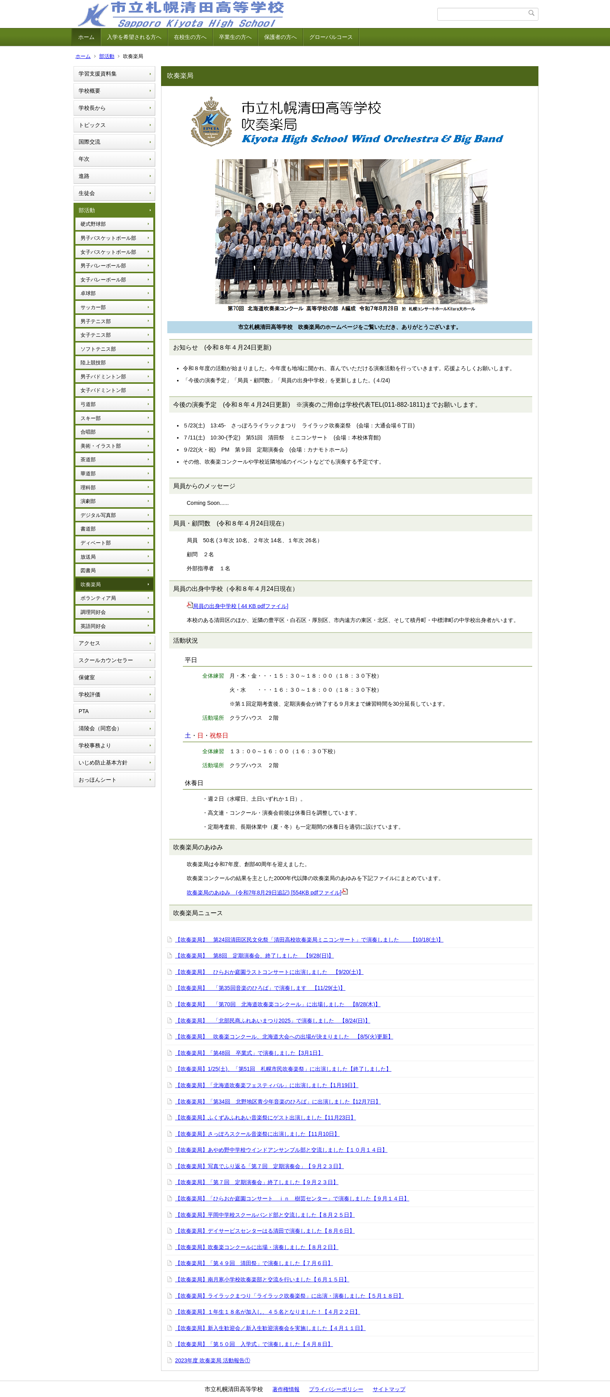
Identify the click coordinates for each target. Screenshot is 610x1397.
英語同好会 (93, 626)
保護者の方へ (280, 37)
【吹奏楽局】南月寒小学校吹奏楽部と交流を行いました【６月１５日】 (262, 1279)
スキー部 (91, 418)
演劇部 (88, 501)
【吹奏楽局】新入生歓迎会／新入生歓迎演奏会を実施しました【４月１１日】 (270, 1328)
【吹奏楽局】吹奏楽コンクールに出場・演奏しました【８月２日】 (256, 1247)
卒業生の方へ (235, 37)
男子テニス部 (96, 321)
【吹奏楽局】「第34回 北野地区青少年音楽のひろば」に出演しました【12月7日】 (278, 1101)
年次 (84, 159)
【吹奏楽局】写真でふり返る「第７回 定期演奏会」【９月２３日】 (259, 1166)
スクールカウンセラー (106, 660)
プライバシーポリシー (336, 1389)
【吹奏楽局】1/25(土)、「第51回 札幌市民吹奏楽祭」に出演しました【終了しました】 (283, 1069)
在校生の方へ (190, 37)
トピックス (92, 125)
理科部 (88, 487)
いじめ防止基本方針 (103, 762)
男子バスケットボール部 (108, 238)
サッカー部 (93, 307)
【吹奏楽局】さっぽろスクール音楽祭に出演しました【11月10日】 (257, 1134)
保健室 (87, 677)
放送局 (88, 557)
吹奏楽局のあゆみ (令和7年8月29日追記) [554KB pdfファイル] (267, 892)
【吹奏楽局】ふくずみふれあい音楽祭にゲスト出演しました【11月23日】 (265, 1117)
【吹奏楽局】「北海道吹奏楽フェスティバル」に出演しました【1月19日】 (266, 1085)
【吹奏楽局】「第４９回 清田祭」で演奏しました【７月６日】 (254, 1263)
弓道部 (88, 404)
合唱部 (88, 432)
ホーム (86, 37)
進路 (84, 176)
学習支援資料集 (98, 73)
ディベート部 (96, 543)
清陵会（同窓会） (100, 728)
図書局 (88, 570)
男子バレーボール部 (103, 266)
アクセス (89, 643)
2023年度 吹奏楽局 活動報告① (212, 1360)
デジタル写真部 (98, 515)
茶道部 (88, 459)
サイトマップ (389, 1389)
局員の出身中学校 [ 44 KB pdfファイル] (237, 606)
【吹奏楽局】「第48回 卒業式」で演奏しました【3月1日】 (249, 1053)
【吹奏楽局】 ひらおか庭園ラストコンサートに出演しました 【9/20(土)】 (269, 972)
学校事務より (95, 745)
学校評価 (89, 694)
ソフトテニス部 (98, 349)
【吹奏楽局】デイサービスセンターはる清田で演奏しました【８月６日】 (265, 1231)
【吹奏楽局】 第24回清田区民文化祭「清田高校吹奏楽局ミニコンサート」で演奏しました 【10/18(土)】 (309, 940)
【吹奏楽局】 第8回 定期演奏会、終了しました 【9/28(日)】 (254, 955)
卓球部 (88, 293)
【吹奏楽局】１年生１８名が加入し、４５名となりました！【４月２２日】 (267, 1312)
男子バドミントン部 (103, 377)
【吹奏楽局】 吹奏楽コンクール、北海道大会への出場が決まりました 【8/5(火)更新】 (284, 1036)
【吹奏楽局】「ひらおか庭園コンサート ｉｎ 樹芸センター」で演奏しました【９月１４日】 (292, 1198)
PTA (84, 711)
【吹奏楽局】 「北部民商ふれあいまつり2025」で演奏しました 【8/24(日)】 (272, 1020)
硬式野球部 (93, 224)
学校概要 (89, 91)
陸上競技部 (93, 363)
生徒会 (87, 193)
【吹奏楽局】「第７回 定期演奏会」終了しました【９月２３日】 (256, 1182)
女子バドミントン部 (103, 390)
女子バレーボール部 (103, 280)
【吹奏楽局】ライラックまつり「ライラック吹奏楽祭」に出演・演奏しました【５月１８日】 (289, 1296)
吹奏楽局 (91, 584)
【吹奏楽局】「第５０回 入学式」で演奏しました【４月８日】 (254, 1344)
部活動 (106, 56)
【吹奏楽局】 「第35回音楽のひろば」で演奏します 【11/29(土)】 (260, 988)
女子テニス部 (96, 335)
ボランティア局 (98, 598)
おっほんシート (98, 780)
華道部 (88, 473)
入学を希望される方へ (134, 37)
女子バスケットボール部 (108, 252)
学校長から (92, 108)
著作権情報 (286, 1389)
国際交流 (89, 142)
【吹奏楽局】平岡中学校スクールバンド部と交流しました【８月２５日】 (265, 1215)
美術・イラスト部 (101, 446)
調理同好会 (93, 612)
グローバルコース (331, 37)
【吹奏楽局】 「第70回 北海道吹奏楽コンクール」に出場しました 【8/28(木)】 (277, 1004)
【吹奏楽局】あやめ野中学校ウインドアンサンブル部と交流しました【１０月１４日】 (281, 1150)
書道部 (88, 529)
